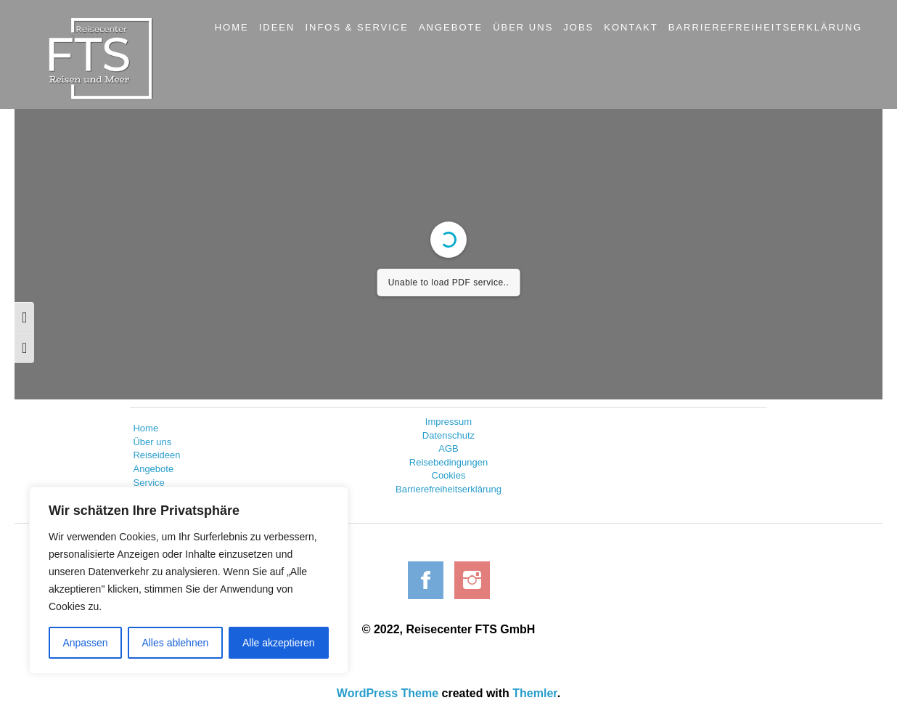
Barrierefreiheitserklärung (448, 489)
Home (145, 428)
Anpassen (84, 643)
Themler (534, 693)
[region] (188, 580)
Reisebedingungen (448, 462)
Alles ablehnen (175, 643)
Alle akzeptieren (278, 643)
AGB (448, 448)
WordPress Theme (387, 693)
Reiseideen (156, 455)
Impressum (448, 421)
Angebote (153, 468)
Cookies (449, 475)
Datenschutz (448, 435)
